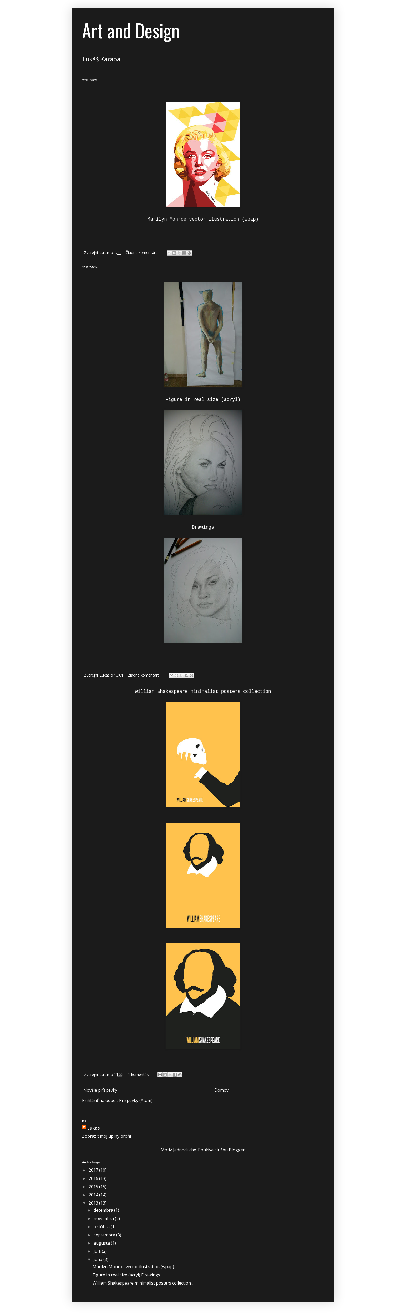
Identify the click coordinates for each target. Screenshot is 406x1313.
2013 (94, 1203)
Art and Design (131, 30)
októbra (102, 1227)
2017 (94, 1170)
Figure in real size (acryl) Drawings (126, 1275)
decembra (104, 1210)
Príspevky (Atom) (136, 1100)
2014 (94, 1195)
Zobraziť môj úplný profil (106, 1136)
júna (98, 1259)
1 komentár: (139, 1074)
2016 (94, 1178)
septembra (105, 1235)
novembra (104, 1218)
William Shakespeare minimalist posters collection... (143, 1283)
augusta (102, 1243)
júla (98, 1251)
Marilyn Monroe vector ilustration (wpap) (133, 1267)
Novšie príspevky (100, 1090)
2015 (94, 1187)
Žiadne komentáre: (142, 252)
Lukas (93, 1128)
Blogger (237, 1150)
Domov (221, 1090)
